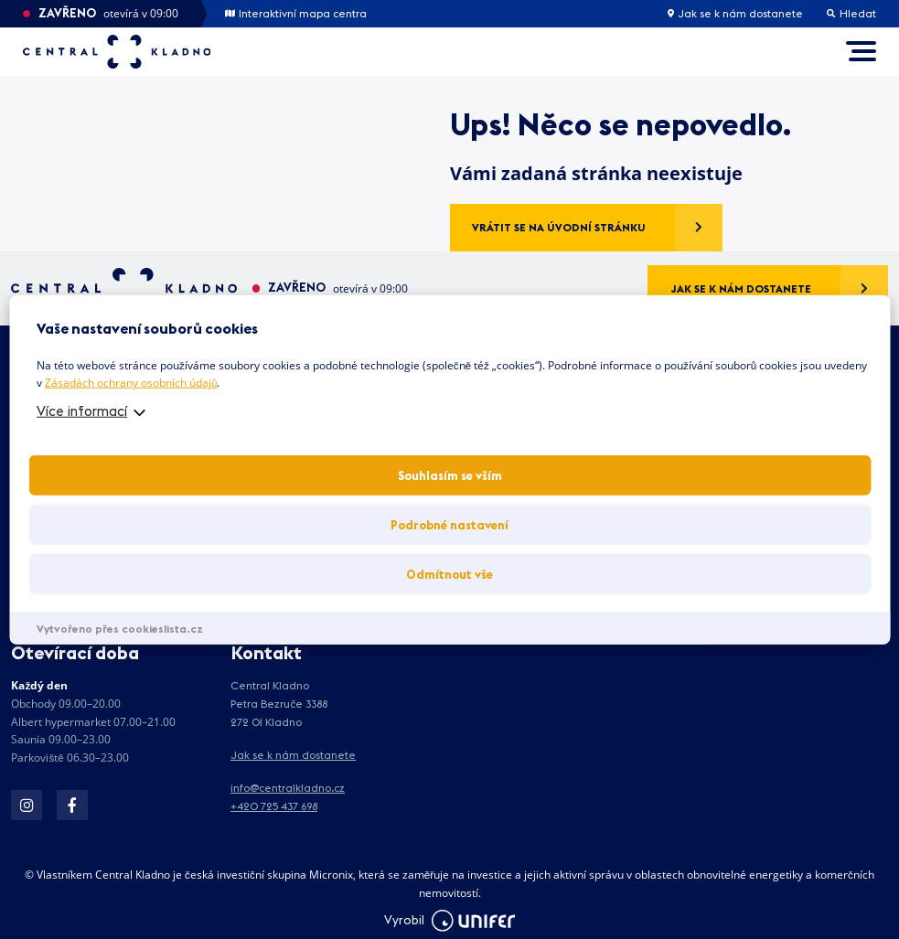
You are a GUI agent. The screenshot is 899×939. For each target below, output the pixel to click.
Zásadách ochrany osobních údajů (131, 382)
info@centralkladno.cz (287, 788)
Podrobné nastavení (449, 525)
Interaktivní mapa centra (296, 13)
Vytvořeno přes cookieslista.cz (120, 628)
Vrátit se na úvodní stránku (559, 227)
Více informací (82, 411)
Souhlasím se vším (450, 475)
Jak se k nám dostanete (735, 13)
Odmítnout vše (449, 574)
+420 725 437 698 (273, 806)
